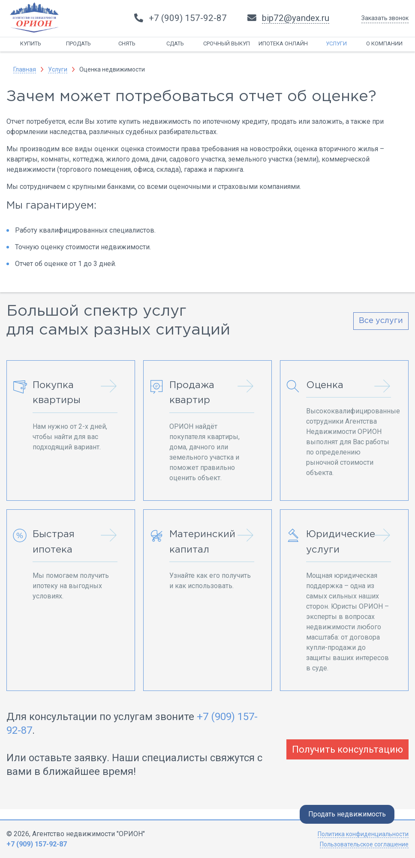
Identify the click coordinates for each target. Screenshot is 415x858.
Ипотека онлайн (283, 43)
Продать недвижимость (347, 814)
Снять (126, 43)
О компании (384, 43)
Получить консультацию (347, 749)
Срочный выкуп (226, 43)
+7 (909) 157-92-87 (36, 844)
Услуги (336, 43)
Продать (78, 43)
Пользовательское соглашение (364, 844)
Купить (30, 43)
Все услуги (381, 320)
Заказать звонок (385, 18)
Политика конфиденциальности (363, 834)
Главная (24, 69)
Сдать (175, 43)
